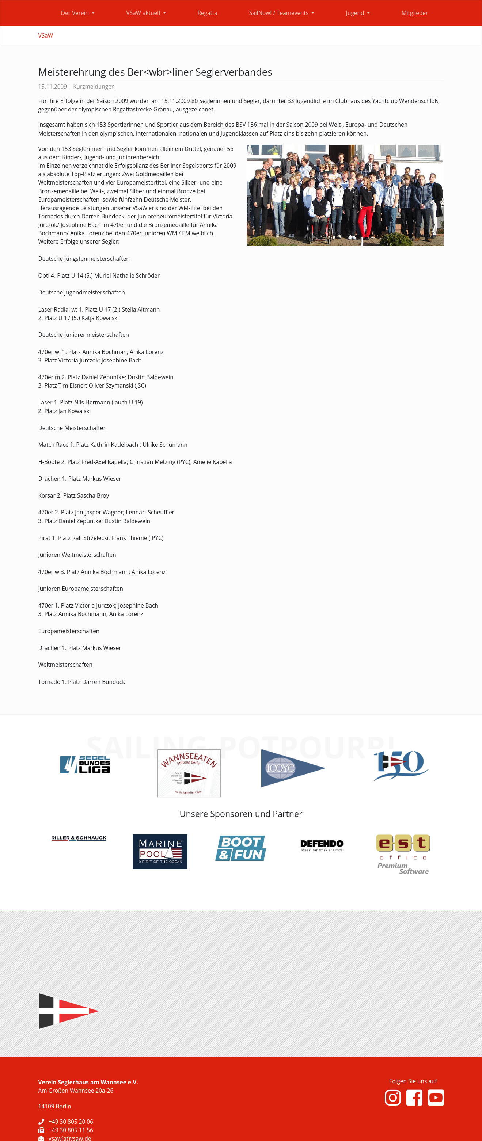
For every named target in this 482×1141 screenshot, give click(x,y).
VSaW (45, 35)
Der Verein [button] (75, 13)
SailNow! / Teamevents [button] (279, 13)
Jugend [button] (356, 13)
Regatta (207, 13)
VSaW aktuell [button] (144, 13)
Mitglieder (415, 13)
